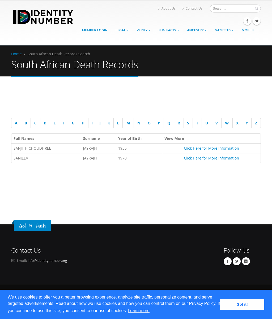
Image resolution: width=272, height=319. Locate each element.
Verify (144, 30)
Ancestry (197, 30)
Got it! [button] (242, 304)
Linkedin (246, 261)
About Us (167, 8)
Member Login (95, 30)
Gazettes (224, 30)
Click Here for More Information (211, 148)
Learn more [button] (139, 310)
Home (16, 53)
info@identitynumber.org (47, 260)
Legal (122, 30)
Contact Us (192, 8)
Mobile (247, 30)
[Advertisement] (133, 99)
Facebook (247, 21)
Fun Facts (169, 30)
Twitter (257, 21)
